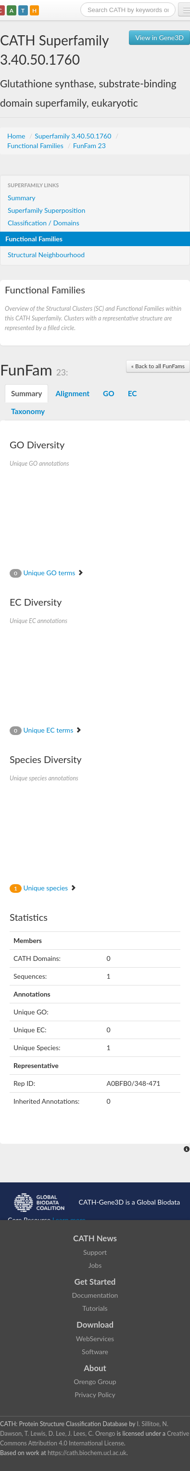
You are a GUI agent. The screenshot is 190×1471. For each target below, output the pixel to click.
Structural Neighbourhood (46, 254)
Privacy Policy (95, 1394)
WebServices (95, 1338)
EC (132, 393)
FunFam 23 (89, 145)
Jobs (95, 1265)
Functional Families (36, 145)
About (95, 1368)
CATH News (95, 1238)
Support (95, 1252)
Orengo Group (95, 1381)
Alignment (72, 393)
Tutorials (94, 1308)
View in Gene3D (159, 37)
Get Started (95, 1282)
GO (108, 393)
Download (95, 1324)
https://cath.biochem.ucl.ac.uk (87, 1453)
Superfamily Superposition (46, 210)
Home (17, 136)
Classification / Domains (43, 223)
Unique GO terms (47, 573)
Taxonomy (28, 411)
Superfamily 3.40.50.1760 (74, 136)
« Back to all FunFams (158, 366)
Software (95, 1351)
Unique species (43, 888)
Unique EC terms (46, 730)
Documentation (95, 1295)
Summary (22, 198)
